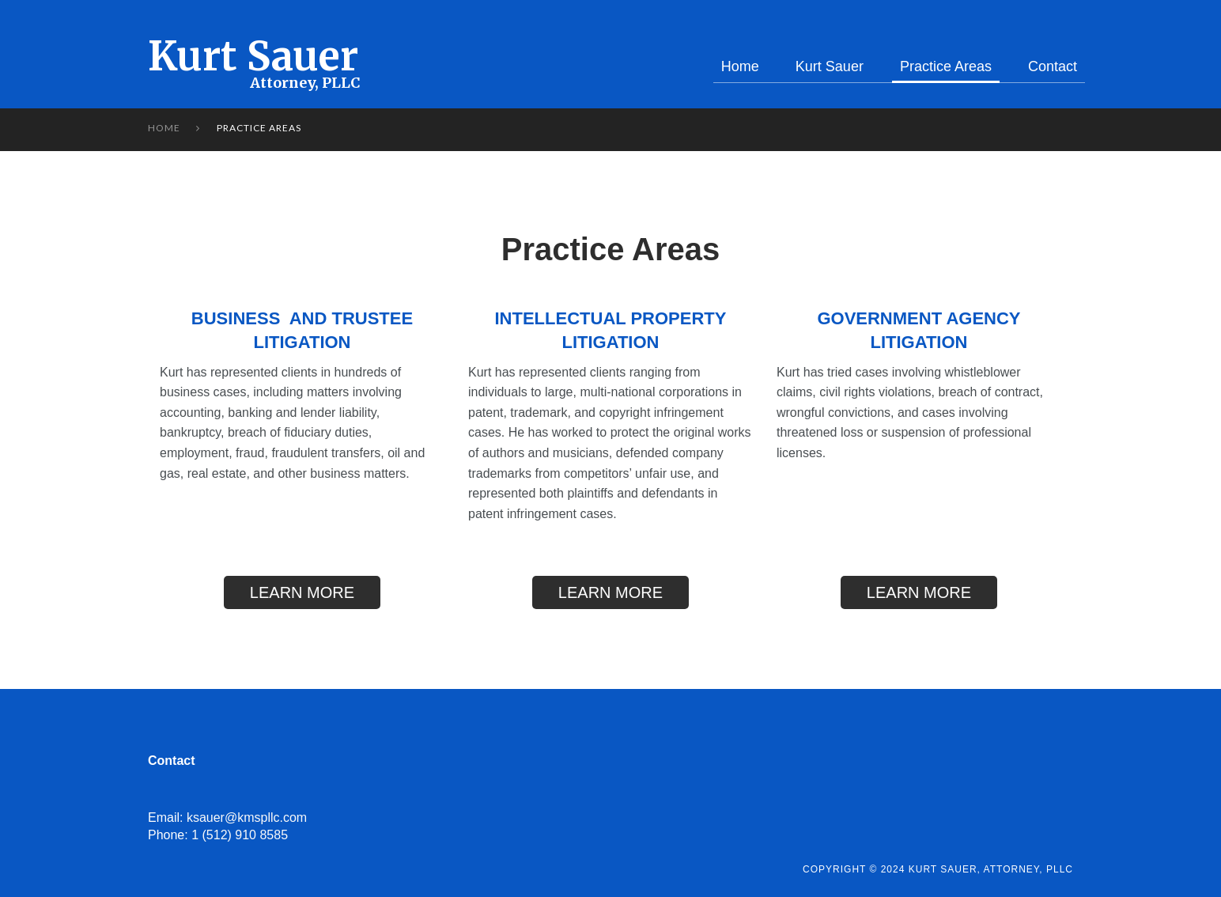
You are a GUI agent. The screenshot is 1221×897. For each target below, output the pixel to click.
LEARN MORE (302, 592)
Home (740, 66)
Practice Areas (946, 66)
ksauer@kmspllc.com (247, 817)
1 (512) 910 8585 (239, 835)
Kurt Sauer (253, 56)
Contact (1052, 66)
